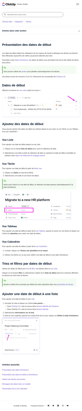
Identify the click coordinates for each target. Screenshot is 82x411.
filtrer (33, 269)
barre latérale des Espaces (48, 306)
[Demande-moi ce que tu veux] (33, 14)
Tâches (28, 22)
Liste (32, 299)
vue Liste (22, 90)
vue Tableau (40, 231)
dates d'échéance (21, 60)
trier (27, 269)
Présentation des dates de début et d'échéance (20, 375)
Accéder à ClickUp (20, 406)
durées (24, 71)
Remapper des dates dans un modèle (16, 384)
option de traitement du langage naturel (30, 155)
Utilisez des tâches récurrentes (13, 379)
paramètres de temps (65, 284)
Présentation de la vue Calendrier (14, 389)
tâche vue (38, 168)
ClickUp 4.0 (60, 77)
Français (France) (38, 406)
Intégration (19, 22)
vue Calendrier (41, 246)
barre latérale (43, 309)
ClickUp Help (7, 22)
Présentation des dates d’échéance (15, 370)
